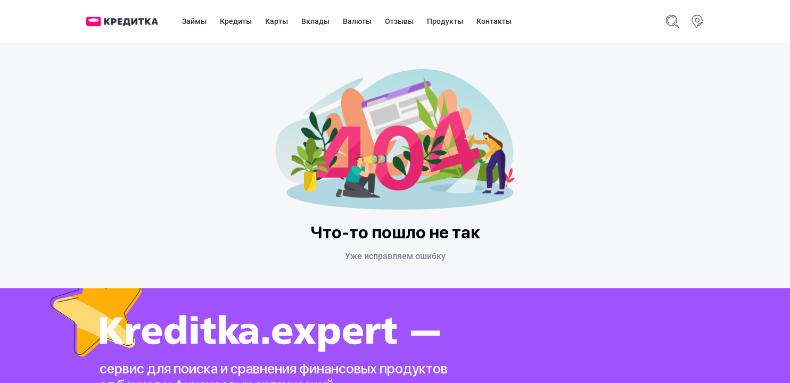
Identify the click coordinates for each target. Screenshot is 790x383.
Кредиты (236, 21)
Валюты (357, 21)
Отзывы (399, 21)
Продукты (445, 21)
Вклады (315, 21)
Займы (194, 21)
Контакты (494, 21)
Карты (276, 21)
